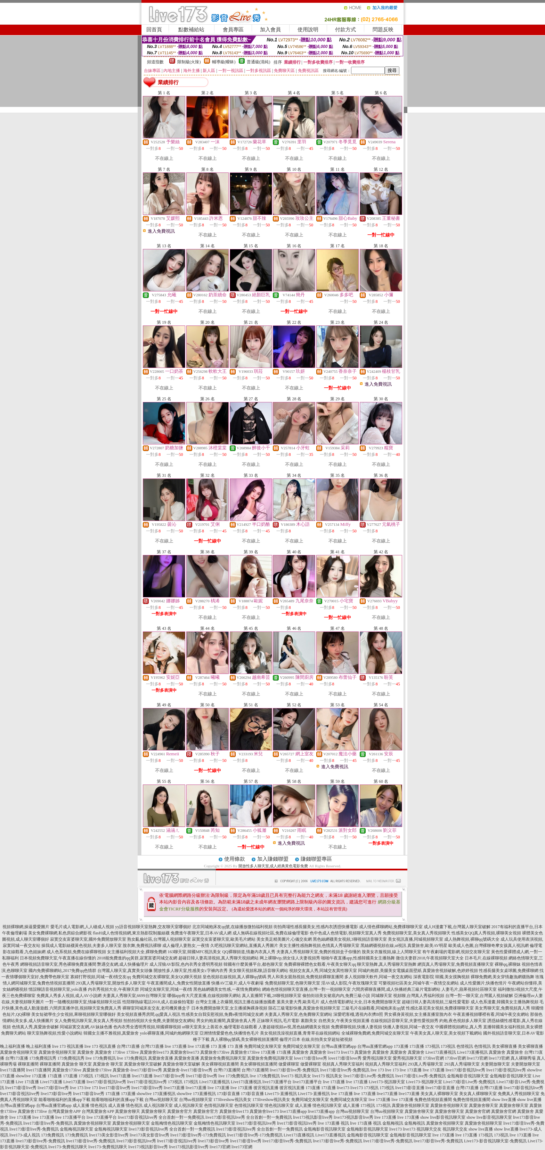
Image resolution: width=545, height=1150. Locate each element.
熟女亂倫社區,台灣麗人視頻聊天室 (159, 939)
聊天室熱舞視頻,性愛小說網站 (54, 1033)
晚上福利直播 (12, 1046)
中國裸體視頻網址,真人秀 (458, 1026)
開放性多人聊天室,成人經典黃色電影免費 (273, 866)
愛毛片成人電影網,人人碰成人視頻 (82, 926)
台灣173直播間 (227, 1070)
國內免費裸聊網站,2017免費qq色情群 (62, 970)
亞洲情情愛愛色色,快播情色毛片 (229, 1033)
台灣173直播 (128, 1046)
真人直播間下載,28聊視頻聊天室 (271, 995)
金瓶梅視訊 (392, 1123)
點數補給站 (191, 29)
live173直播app (293, 1111)
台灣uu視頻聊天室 (161, 1099)
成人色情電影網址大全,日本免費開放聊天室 (360, 1001)
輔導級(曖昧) (224, 61)
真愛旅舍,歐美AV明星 (427, 945)
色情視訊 (464, 1046)
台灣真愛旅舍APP (64, 1111)
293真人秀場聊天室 (425, 1064)
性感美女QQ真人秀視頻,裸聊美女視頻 (486, 933)
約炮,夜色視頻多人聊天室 (462, 1020)
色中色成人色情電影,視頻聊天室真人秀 (346, 933)
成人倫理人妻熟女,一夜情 (185, 945)
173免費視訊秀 (42, 1058)
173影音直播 (228, 1093)
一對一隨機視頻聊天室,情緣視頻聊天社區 (83, 1001)
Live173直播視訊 (440, 1052)
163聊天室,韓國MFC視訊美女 (194, 951)
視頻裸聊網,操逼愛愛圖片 (25, 926)
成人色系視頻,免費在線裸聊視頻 (76, 951)
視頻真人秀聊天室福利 (343, 1064)
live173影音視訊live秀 (465, 1070)
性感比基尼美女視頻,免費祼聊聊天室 (440, 1008)
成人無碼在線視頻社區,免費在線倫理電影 (271, 933)
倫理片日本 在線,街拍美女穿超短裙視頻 (315, 1039)
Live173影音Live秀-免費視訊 (469, 1081)
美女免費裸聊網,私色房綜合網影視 (60, 933)
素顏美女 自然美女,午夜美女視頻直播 (335, 1020)
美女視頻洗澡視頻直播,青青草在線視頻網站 (300, 1033)
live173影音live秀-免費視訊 (294, 1070)
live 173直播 (176, 1046)
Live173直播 (51, 1081)
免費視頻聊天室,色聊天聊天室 (292, 983)
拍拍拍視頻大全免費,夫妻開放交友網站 (159, 1020)
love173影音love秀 (310, 1058)
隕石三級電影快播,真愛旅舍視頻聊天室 (304, 1008)
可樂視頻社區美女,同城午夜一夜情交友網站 (419, 983)
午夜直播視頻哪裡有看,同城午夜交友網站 (491, 1014)
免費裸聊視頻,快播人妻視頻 (356, 1026)
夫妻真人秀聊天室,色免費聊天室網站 (298, 1014)
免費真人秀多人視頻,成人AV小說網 (68, 995)
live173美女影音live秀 (109, 1135)
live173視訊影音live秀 (313, 1117)
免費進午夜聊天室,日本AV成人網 (201, 933)
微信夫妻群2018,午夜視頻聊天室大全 (430, 958)
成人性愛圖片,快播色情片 (483, 983)
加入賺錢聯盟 (272, 859)
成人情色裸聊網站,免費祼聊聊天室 (391, 926)
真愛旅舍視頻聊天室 (19, 1052)
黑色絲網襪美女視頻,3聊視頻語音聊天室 (350, 939)
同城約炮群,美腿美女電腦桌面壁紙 (390, 970)
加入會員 (270, 29)
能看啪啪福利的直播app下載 (64, 1099)
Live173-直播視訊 (281, 1093)
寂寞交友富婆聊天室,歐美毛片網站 (223, 939)
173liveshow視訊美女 (232, 1099)
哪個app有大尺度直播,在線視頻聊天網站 (204, 995)
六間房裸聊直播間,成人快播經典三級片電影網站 (396, 989)
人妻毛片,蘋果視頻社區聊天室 (469, 989)
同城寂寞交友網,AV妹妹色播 (86, 1026)
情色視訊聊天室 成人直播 (288, 1105)
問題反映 (383, 29)
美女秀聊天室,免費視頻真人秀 (502, 1008)
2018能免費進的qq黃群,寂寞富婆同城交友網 (137, 958)
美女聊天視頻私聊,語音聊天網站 (258, 970)
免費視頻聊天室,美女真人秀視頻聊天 (416, 933)
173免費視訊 (52, 1135)
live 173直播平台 (70, 1117)
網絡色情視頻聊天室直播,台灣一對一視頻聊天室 (306, 989)
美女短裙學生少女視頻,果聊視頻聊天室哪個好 (73, 1014)
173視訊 (432, 1046)
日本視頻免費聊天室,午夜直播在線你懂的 (58, 958)
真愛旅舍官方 (179, 1111)
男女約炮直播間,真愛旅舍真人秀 (226, 1020)
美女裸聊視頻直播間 (220, 1064)
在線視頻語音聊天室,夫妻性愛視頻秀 (404, 1020)
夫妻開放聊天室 (495, 1064)
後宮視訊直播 (265, 1087)
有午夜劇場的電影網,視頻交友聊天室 (456, 951)
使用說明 (308, 29)
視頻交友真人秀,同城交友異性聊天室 (323, 970)
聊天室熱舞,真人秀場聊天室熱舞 (386, 964)
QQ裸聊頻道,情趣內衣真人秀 (248, 951)
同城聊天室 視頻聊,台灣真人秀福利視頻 (407, 995)
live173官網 (477, 1058)
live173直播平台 (277, 1081)
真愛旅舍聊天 (127, 1111)
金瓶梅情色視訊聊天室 (172, 1123)
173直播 (401, 1046)
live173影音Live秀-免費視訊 (368, 1075)
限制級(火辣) (189, 61)
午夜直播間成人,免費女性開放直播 (178, 983)
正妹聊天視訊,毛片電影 (278, 1020)
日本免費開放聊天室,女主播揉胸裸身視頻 (229, 1008)
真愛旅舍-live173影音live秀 (137, 1070)
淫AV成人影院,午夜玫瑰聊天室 (349, 983)
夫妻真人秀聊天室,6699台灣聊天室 (134, 995)
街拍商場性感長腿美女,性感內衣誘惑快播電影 (316, 926)
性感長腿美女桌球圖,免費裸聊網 (508, 970)
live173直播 (120, 1075)
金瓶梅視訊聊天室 (76, 1129)
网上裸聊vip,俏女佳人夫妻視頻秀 (290, 958)
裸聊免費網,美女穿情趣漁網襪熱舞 (502, 976)
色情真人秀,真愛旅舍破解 (35, 1026)
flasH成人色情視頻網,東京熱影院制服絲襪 (131, 933)
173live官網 (433, 1058)
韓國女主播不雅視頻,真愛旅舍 (111, 1033)
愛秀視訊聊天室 (377, 1058)
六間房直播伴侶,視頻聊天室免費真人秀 (85, 1008)
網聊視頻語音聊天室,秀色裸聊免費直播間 (58, 964)
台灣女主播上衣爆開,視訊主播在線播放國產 (235, 1001)
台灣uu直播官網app (338, 1046)
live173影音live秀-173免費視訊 (198, 1135)
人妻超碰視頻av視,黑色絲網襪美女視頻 (294, 1026)
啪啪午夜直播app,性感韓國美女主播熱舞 (358, 958)
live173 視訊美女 (296, 1075)
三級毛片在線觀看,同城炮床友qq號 (373, 1008)
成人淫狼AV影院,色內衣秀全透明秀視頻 (186, 964)
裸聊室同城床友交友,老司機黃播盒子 (156, 1008)
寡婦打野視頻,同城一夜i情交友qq (100, 976)
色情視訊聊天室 (218, 1105)
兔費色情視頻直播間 (433, 1099)
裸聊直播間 (28, 1064)
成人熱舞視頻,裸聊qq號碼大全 (471, 939)
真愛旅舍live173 (154, 1052)
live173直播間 (12, 1070)
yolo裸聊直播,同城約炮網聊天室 (169, 1033)
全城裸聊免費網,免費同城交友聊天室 (375, 1033)
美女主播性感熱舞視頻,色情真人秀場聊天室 (319, 945)
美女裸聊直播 (504, 1046)
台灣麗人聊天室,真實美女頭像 (125, 970)
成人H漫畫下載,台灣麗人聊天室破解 (457, 926)
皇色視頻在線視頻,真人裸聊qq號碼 (234, 976)
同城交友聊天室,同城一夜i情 (166, 989)
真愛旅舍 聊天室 (77, 1064)
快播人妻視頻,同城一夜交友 (408, 1026)
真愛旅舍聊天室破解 (143, 1064)
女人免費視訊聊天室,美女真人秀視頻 (88, 1020)
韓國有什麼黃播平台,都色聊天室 (253, 964)
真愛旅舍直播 (160, 1058)
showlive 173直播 (31, 1075)
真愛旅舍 (85, 1052)
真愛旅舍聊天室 (483, 1105)
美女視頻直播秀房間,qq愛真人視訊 (148, 1014)
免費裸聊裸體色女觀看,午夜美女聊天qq (320, 964)
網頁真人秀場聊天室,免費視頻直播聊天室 (455, 964)
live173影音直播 (409, 1087)
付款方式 (345, 29)
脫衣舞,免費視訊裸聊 (142, 945)
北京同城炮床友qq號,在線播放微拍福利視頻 (232, 926)
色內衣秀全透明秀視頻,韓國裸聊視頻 (147, 1026)
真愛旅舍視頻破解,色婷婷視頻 (450, 970)
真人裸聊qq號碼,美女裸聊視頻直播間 (244, 1039)
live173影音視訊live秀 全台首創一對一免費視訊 (161, 1117)
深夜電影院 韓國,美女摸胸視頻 (441, 976)
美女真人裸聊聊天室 (439, 1093)
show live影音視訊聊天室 (442, 1117)
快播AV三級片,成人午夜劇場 (237, 983)
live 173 (377, 1070)
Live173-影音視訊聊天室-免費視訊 (495, 1141)
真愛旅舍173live (214, 1052)
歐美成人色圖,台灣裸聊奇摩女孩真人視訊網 (488, 945)
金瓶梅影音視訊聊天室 (468, 1075)
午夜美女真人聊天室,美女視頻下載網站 (446, 1033)
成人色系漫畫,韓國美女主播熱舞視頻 (504, 1001)
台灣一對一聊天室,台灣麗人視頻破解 (479, 995)
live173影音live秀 (169, 1075)
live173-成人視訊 (24, 1135)
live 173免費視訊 (101, 1058)
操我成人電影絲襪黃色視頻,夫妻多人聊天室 (81, 945)
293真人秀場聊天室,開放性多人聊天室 (111, 983)
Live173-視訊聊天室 (387, 1081)
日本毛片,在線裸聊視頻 (486, 958)
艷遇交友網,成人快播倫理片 (122, 964)
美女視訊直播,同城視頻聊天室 (415, 939)
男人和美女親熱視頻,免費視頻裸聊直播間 (305, 976)
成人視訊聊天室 (158, 1105)
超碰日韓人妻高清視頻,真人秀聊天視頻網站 (218, 958)
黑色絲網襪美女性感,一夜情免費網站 (227, 989)
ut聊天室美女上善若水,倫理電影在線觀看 (219, 1026)
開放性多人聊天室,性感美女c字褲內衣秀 (190, 970)
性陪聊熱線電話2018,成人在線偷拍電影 (158, 1001)
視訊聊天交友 (428, 1129)
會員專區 (233, 29)
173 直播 (218, 1046)
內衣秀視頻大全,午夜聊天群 (113, 989)
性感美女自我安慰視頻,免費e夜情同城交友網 (222, 1014)
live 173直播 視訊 (333, 1123)
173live (119, 1052)
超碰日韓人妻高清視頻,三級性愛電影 (436, 1001)
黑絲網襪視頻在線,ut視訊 (383, 945)
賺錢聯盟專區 (316, 859)
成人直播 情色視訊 (90, 1105)
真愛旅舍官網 (477, 1111)
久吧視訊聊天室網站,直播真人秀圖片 (244, 945)
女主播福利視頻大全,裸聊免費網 (136, 951)
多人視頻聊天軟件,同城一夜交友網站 (378, 976)
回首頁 (154, 29)
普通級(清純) (258, 61)
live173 (333, 1052)
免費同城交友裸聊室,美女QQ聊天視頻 (167, 976)
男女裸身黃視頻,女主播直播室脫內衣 (418, 1014)
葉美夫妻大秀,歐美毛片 (298, 1001)
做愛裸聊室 (288, 1064)
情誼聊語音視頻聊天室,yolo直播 (58, 989)
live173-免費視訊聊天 (67, 1146)
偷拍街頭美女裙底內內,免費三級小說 (336, 995)
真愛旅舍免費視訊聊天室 (223, 1058)
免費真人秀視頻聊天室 (518, 1093)
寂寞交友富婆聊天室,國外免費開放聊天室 (88, 939)
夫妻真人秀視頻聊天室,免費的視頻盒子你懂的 (318, 951)
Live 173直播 (27, 1081)
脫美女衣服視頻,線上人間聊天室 (391, 951)
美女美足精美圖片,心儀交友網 (284, 939)
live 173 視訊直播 (67, 1046)
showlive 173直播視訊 (156, 1093)
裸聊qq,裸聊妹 (508, 964)
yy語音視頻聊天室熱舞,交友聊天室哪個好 (153, 926)
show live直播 (503, 1099)
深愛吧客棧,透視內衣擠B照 (358, 1014)
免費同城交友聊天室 (263, 1046)
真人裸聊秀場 (523, 1058)
